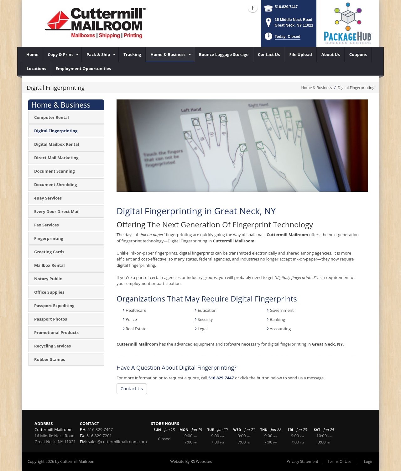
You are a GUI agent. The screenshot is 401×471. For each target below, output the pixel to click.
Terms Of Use (340, 461)
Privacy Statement (302, 461)
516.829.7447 (286, 7)
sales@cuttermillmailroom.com (117, 441)
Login (368, 461)
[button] (281, 38)
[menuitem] (32, 54)
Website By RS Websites (191, 461)
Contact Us (132, 389)
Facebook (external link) (253, 7)
